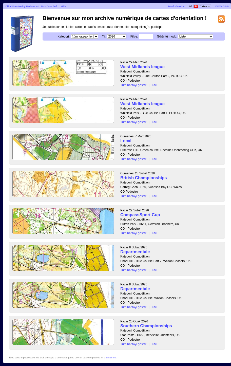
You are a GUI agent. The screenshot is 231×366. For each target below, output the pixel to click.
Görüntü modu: (167, 36)
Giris (63, 6)
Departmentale (135, 251)
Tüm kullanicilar (176, 6)
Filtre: (134, 36)
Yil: (104, 36)
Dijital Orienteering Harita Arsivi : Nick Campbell (31, 6)
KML (155, 85)
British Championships (143, 177)
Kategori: (63, 36)
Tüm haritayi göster (133, 85)
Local (125, 140)
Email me (111, 357)
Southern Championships (146, 325)
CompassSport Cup (140, 214)
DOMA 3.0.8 (221, 6)
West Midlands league (142, 66)
